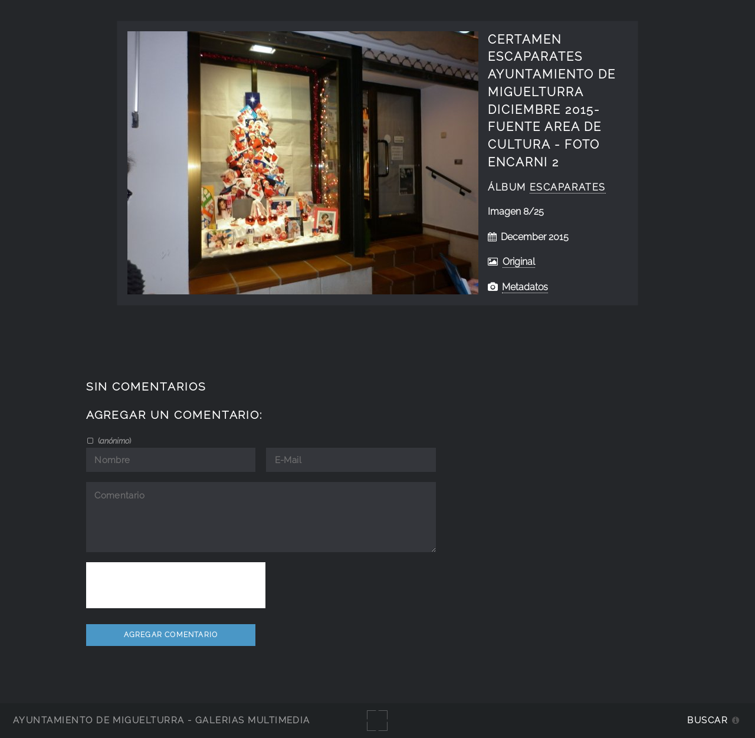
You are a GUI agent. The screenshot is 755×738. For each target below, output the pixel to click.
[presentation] (175, 585)
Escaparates (568, 187)
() (113, 440)
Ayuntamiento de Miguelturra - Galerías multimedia (161, 720)
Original (519, 261)
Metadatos (525, 287)
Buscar (707, 720)
